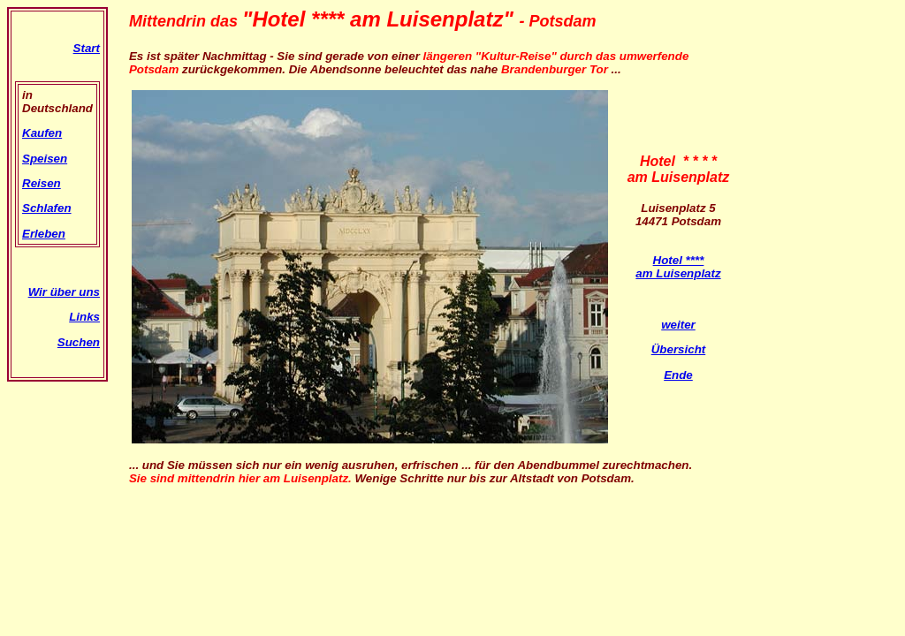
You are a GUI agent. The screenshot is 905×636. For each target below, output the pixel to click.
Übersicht (678, 349)
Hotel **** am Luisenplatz (677, 267)
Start (86, 48)
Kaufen (42, 133)
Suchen (78, 342)
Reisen (41, 183)
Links (84, 316)
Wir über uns (64, 292)
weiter (678, 324)
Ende (678, 375)
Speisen (44, 158)
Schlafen (47, 208)
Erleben (43, 233)
